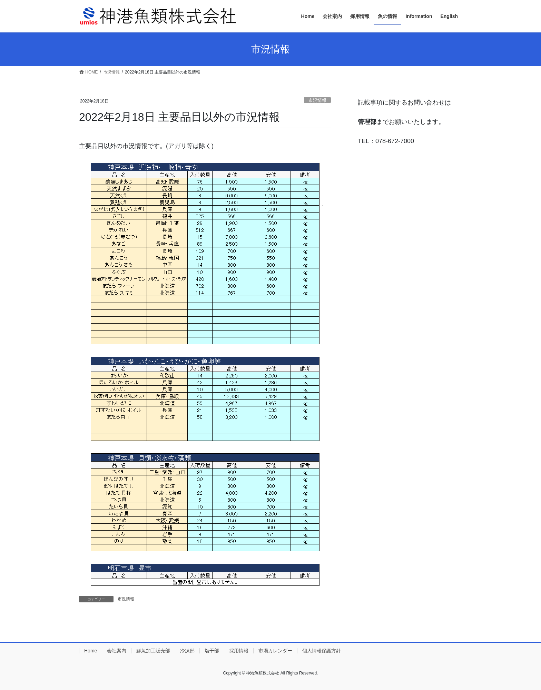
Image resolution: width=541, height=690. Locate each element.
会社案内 (116, 650)
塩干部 (212, 650)
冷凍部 (187, 650)
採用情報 (238, 650)
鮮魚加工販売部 (153, 650)
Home (90, 650)
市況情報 (317, 100)
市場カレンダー (275, 650)
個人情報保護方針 (321, 650)
